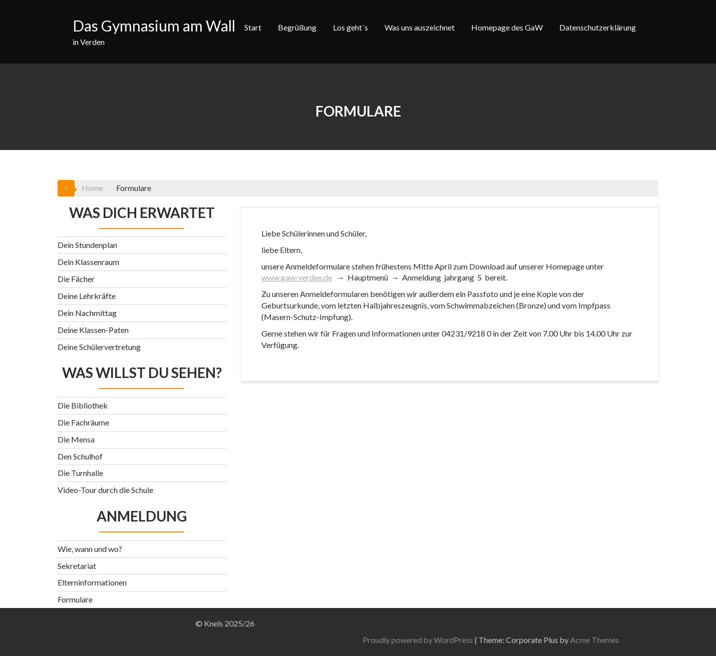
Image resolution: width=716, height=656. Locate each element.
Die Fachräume (83, 422)
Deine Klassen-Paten (93, 329)
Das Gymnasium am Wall (154, 25)
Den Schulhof (80, 456)
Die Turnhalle (80, 473)
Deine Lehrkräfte (87, 295)
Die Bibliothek (83, 405)
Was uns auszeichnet (420, 27)
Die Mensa (76, 439)
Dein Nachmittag (87, 313)
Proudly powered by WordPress (544, 639)
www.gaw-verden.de (296, 277)
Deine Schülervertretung (99, 347)
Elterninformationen (92, 582)
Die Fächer (76, 279)
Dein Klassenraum (88, 261)
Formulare (75, 599)
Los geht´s (350, 27)
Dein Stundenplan (87, 245)
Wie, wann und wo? (90, 549)
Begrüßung (297, 27)
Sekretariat (77, 565)
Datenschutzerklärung (597, 27)
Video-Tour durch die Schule (105, 489)
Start (252, 27)
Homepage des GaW (507, 27)
